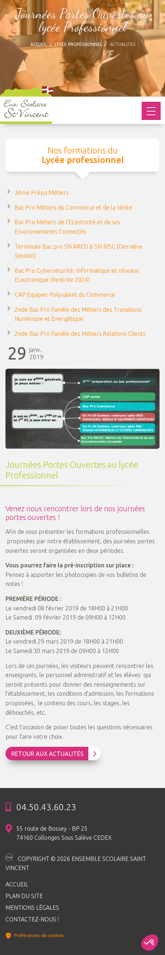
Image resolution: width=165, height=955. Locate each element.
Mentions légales (32, 907)
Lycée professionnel (78, 44)
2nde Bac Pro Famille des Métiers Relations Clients (80, 333)
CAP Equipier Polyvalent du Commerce (65, 294)
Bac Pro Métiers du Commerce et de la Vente (73, 207)
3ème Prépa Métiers (42, 192)
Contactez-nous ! (32, 919)
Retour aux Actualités (54, 753)
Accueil (38, 44)
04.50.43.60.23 (46, 807)
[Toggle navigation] (151, 111)
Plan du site (24, 896)
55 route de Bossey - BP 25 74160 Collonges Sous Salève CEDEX (64, 833)
